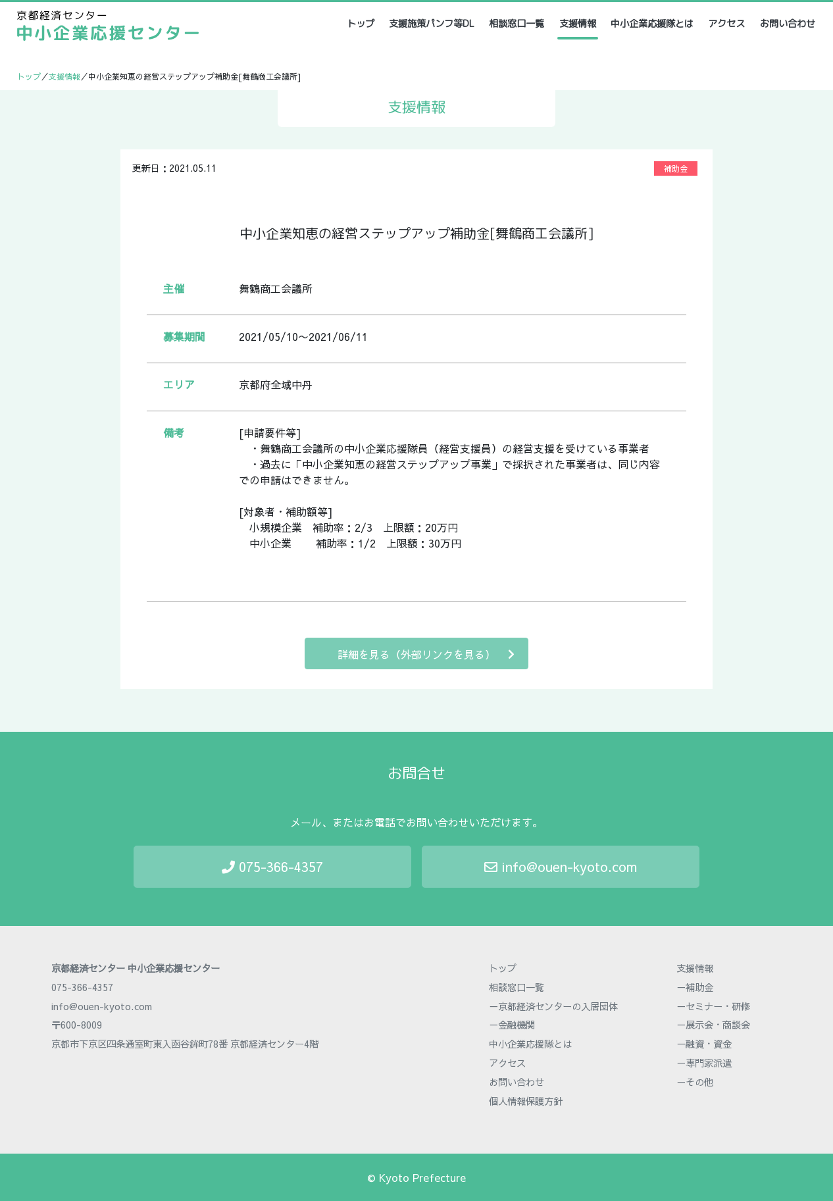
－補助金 (694, 987)
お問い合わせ (787, 23)
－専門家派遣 (704, 1062)
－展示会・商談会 (713, 1024)
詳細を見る (426, 653)
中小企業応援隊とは (652, 23)
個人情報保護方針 (526, 1101)
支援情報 (577, 23)
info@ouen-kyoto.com (560, 866)
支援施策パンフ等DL (431, 23)
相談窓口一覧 (516, 23)
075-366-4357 (272, 866)
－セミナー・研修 (713, 1006)
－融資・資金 (704, 1043)
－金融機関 (512, 1024)
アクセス (726, 23)
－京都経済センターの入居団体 (553, 1006)
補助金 (676, 168)
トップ (361, 23)
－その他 (694, 1081)
